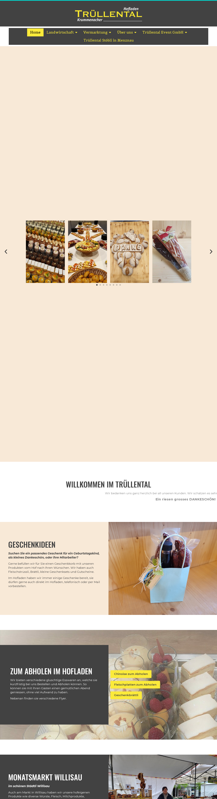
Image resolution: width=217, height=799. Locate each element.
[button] (6, 252)
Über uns (126, 32)
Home (35, 32)
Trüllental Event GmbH (164, 32)
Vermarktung (97, 32)
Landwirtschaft (62, 32)
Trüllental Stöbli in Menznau (108, 40)
